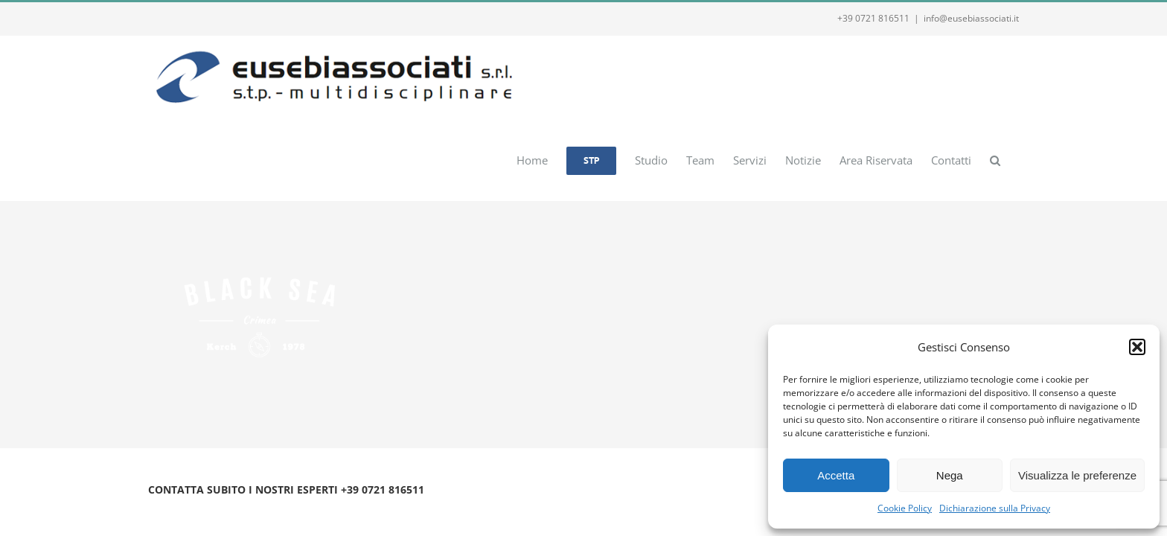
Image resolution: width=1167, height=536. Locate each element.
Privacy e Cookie (273, 507)
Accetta (835, 475)
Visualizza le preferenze (1077, 475)
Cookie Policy (904, 508)
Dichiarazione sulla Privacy (994, 508)
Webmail (332, 507)
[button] (1137, 346)
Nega (949, 475)
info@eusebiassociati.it (971, 18)
